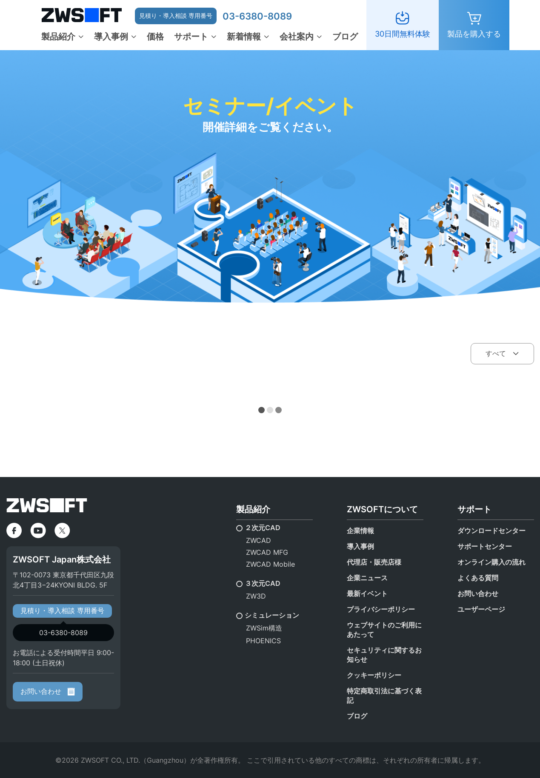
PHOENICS (263, 640)
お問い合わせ (47, 691)
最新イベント (367, 593)
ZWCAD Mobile (270, 564)
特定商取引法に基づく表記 (384, 695)
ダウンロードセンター (491, 530)
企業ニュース (367, 578)
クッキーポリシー (374, 675)
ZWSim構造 (264, 628)
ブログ (345, 36)
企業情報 (360, 530)
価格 (155, 36)
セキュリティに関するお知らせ (384, 655)
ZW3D (256, 596)
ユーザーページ (481, 609)
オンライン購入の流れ (491, 562)
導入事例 (111, 36)
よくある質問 (477, 578)
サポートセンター (484, 546)
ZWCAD (258, 540)
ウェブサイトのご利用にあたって (384, 630)
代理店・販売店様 (374, 562)
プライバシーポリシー (381, 609)
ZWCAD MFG (267, 552)
